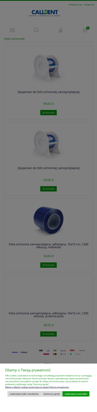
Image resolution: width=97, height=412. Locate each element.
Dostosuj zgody (52, 393)
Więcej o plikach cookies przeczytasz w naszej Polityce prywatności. (37, 387)
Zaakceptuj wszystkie (76, 393)
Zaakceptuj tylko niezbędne (24, 393)
